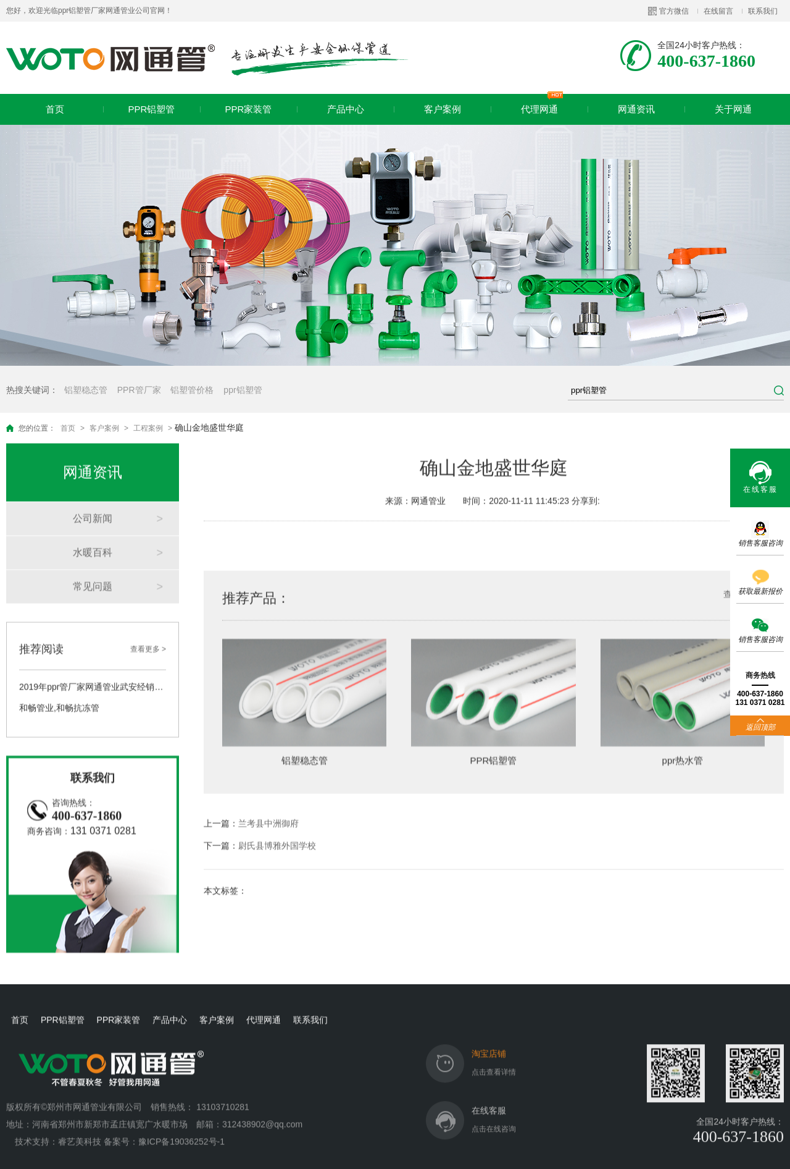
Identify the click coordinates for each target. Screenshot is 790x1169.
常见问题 (92, 572)
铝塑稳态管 (85, 390)
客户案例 (442, 109)
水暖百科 (92, 538)
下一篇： (260, 831)
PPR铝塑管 (151, 109)
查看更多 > (148, 634)
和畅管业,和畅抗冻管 (59, 693)
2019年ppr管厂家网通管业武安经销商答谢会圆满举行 (92, 672)
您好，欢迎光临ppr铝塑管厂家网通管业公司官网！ (89, 10)
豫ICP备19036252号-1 (181, 1127)
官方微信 (674, 11)
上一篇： (251, 809)
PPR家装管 (248, 109)
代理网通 (542, 104)
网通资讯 (636, 109)
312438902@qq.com (263, 1110)
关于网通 (733, 109)
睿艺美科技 (79, 1127)
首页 (55, 109)
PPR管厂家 (139, 390)
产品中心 (345, 109)
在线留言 (718, 11)
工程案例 (148, 428)
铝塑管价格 (192, 390)
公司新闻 (92, 504)
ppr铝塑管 (242, 390)
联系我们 (763, 11)
